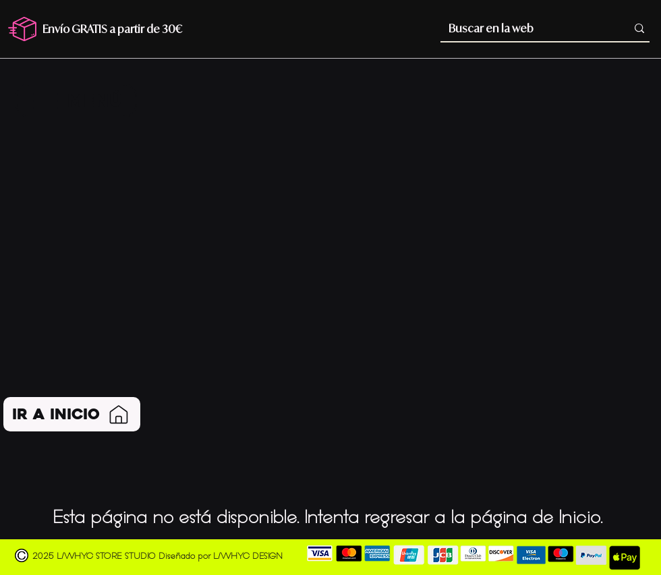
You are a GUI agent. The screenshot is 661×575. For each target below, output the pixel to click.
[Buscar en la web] (525, 28)
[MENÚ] (76, 100)
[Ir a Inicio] (71, 414)
